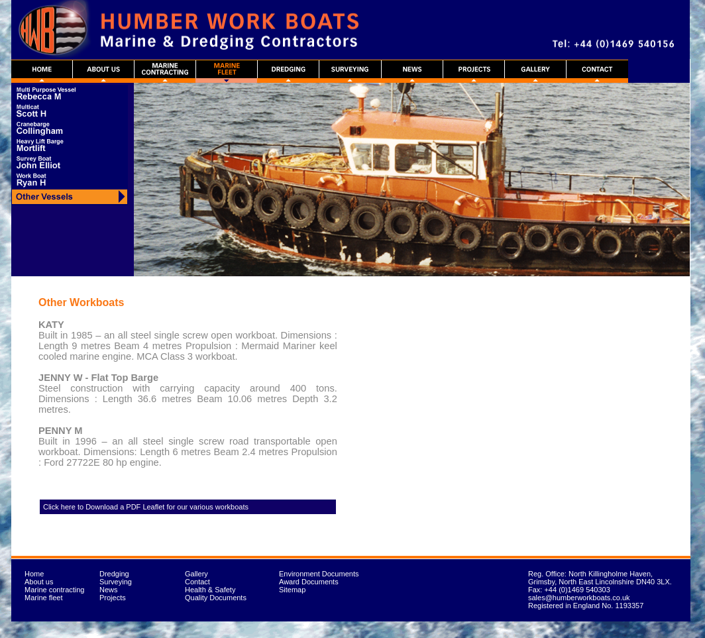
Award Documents (309, 582)
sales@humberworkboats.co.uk (579, 598)
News (108, 590)
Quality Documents (215, 598)
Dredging (114, 574)
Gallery (196, 574)
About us (39, 582)
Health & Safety (210, 590)
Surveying (115, 582)
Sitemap (292, 590)
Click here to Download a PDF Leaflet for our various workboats (145, 507)
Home (34, 574)
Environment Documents (318, 574)
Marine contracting (55, 590)
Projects (112, 598)
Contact (197, 582)
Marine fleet (43, 598)
